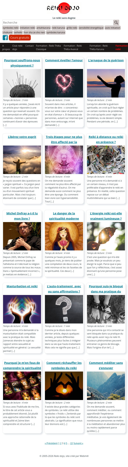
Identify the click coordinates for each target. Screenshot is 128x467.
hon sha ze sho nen (34, 32)
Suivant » (78, 443)
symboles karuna (56, 32)
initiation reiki (27, 27)
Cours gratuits (19, 37)
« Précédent (51, 443)
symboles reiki (10, 27)
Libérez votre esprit (22, 137)
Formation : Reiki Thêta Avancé (73, 47)
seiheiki (18, 32)
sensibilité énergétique (91, 27)
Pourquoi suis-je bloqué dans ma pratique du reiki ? (106, 291)
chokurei (7, 32)
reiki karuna (58, 27)
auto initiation (112, 27)
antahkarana (43, 27)
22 (71, 443)
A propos (6, 47)
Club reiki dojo (17, 47)
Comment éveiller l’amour (64, 60)
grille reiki (72, 27)
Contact (29, 45)
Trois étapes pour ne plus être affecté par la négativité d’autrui (64, 142)
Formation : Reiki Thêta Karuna (99, 47)
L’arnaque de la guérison (106, 60)
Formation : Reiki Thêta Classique (48, 47)
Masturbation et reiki (22, 286)
